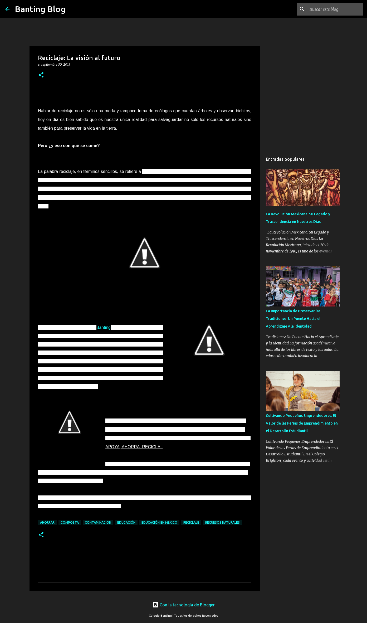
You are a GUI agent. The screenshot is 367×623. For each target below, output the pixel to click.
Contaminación (98, 522)
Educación (126, 522)
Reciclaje (191, 522)
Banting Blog (40, 9)
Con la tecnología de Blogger (183, 604)
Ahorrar (47, 522)
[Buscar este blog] (335, 9)
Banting (103, 327)
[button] (41, 75)
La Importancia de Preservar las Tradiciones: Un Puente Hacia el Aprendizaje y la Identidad (293, 318)
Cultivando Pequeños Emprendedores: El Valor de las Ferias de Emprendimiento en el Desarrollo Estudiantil (302, 423)
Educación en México (159, 522)
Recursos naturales (222, 522)
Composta (70, 522)
